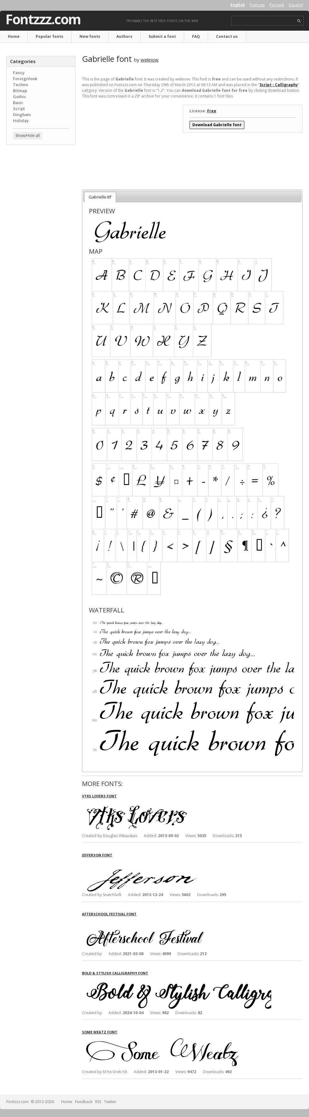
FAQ (196, 36)
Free (211, 111)
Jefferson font (97, 855)
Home (14, 36)
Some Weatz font (99, 1032)
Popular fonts (49, 36)
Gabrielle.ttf (100, 197)
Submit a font (162, 36)
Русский (276, 5)
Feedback (83, 1101)
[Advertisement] (41, 187)
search (299, 21)
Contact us (227, 36)
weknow (150, 59)
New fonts (89, 36)
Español (296, 5)
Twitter (110, 1101)
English (237, 5)
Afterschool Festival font (109, 914)
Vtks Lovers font (99, 796)
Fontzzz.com (43, 19)
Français (257, 5)
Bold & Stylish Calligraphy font (115, 973)
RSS (98, 1101)
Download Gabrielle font (217, 124)
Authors (124, 36)
